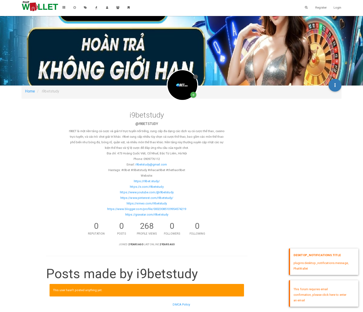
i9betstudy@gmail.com (151, 164)
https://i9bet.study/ (147, 181)
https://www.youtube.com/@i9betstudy (147, 192)
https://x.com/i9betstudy (146, 186)
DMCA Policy (181, 304)
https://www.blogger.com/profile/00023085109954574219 (146, 209)
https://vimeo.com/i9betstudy (147, 203)
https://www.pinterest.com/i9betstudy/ (146, 198)
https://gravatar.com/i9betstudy (146, 214)
